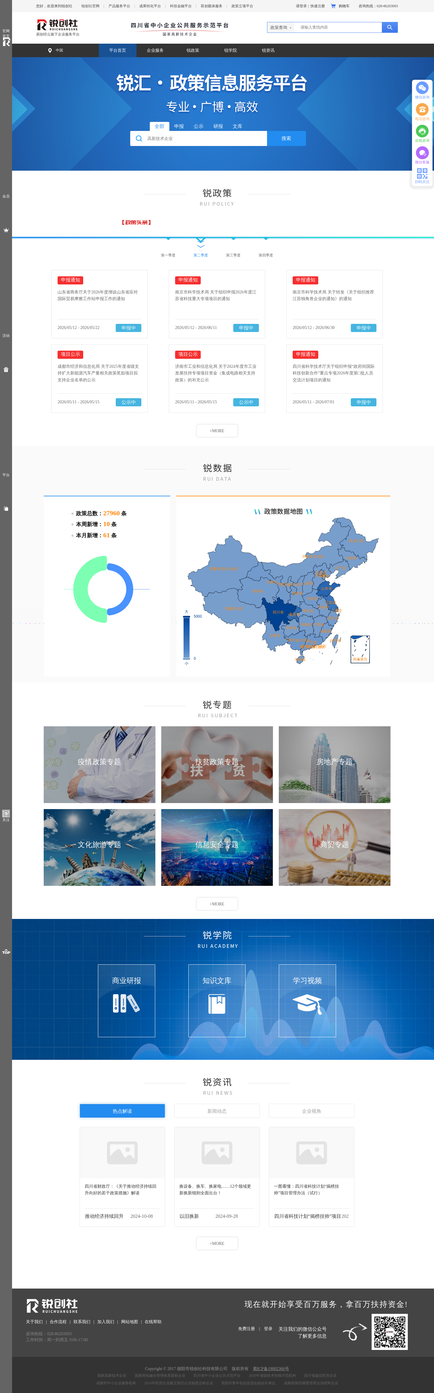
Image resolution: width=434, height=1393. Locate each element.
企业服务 (155, 50)
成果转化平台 (150, 6)
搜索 (286, 138)
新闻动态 (217, 1111)
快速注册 (317, 6)
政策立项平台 (242, 6)
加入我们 (105, 1322)
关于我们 (34, 1322)
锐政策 (193, 50)
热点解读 (122, 1111)
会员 (6, 196)
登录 (268, 1328)
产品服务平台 (119, 6)
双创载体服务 (211, 6)
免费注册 (246, 1328)
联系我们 (82, 1322)
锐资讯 (268, 50)
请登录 (301, 6)
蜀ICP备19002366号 (271, 1369)
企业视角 (311, 1111)
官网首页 (6, 33)
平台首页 (117, 50)
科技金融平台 (181, 6)
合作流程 (58, 1322)
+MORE (217, 431)
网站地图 (129, 1322)
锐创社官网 (90, 6)
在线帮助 (153, 1322)
